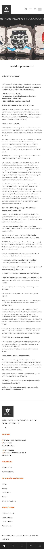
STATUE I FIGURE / (23, 420)
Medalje (4, 488)
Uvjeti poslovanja (7, 517)
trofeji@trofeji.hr (9, 445)
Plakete (4, 497)
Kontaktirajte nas (7, 472)
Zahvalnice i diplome (9, 501)
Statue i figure (6, 492)
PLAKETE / (33, 420)
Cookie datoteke (7, 522)
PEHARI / (5, 420)
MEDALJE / (12, 420)
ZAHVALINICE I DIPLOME (10, 423)
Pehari (4, 484)
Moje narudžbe (7, 467)
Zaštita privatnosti (8, 513)
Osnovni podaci (7, 526)
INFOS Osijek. (27, 536)
